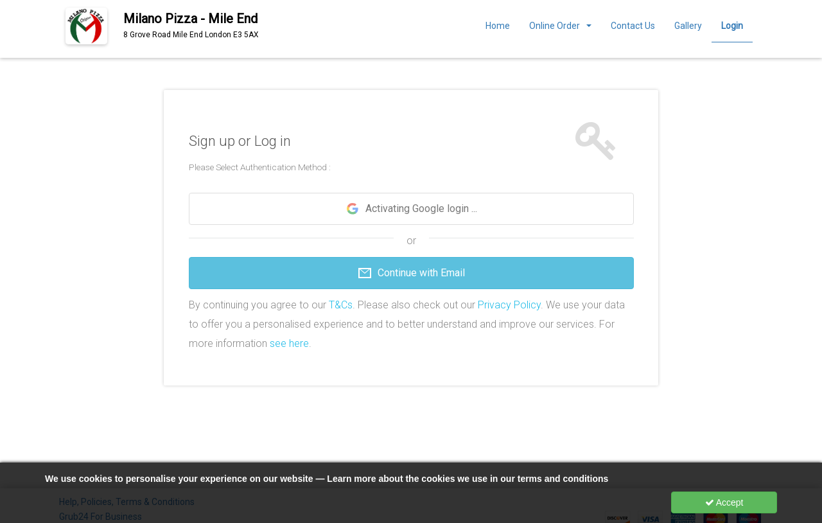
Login (732, 26)
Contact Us (633, 26)
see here (289, 343)
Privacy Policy (509, 305)
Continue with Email (411, 273)
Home (497, 26)
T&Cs (341, 305)
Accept (724, 502)
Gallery (688, 26)
